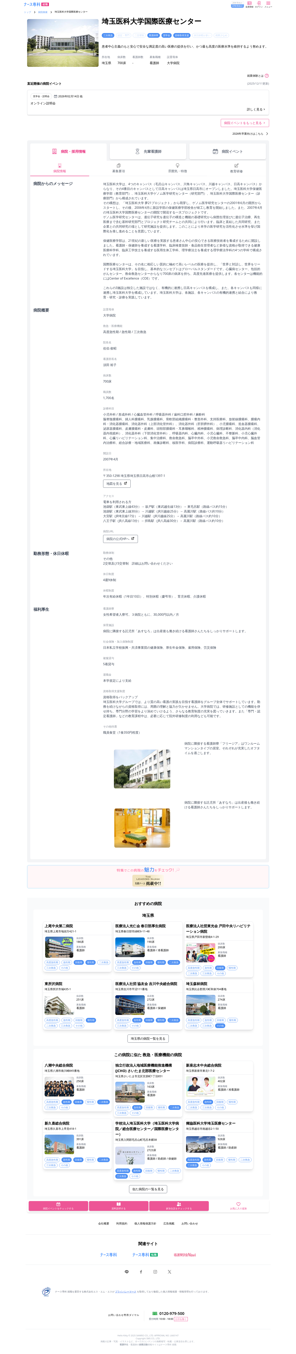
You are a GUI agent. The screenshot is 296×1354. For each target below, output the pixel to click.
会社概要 (103, 1223)
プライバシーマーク (125, 1291)
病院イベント (227, 151)
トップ (27, 12)
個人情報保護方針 (145, 1223)
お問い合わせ (189, 1223)
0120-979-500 (171, 1313)
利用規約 (121, 1223)
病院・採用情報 (68, 151)
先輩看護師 (147, 151)
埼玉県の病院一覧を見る (148, 1038)
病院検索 (43, 12)
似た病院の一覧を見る (148, 1189)
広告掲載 (168, 1223)
